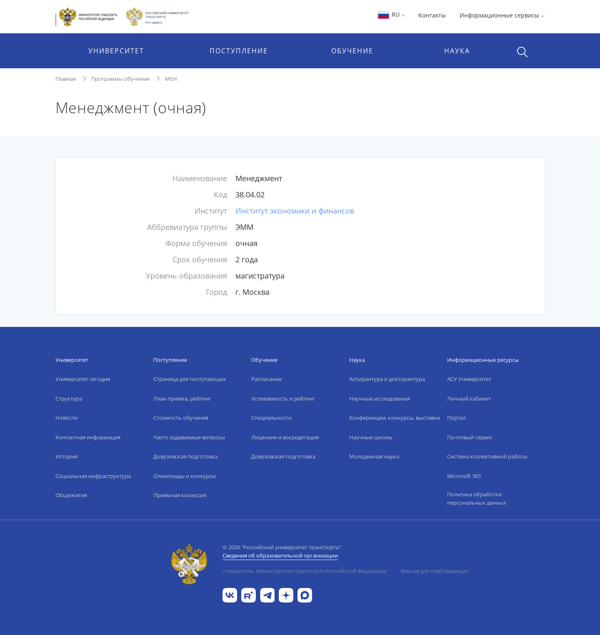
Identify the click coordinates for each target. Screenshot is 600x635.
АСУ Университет (469, 379)
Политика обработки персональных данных (476, 498)
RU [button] (391, 14)
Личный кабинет (469, 398)
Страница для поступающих (189, 379)
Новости (66, 417)
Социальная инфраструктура (93, 476)
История (66, 456)
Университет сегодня (82, 379)
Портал (456, 417)
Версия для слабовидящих (435, 571)
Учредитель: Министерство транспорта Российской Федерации (304, 571)
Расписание (266, 379)
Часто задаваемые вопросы (189, 437)
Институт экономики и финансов (294, 211)
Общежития (71, 495)
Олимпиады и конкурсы (184, 476)
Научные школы (370, 437)
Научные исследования (379, 398)
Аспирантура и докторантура (387, 379)
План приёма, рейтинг (182, 398)
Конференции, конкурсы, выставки (394, 417)
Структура (68, 398)
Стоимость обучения (180, 417)
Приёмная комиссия (179, 495)
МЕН (171, 78)
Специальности (271, 417)
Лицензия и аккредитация (285, 437)
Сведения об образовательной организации (280, 555)
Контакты (432, 15)
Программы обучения (120, 78)
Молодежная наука (374, 456)
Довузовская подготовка (185, 456)
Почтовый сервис (469, 437)
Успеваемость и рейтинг (283, 398)
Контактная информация (87, 437)
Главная (65, 78)
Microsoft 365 (464, 476)
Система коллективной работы (487, 456)
